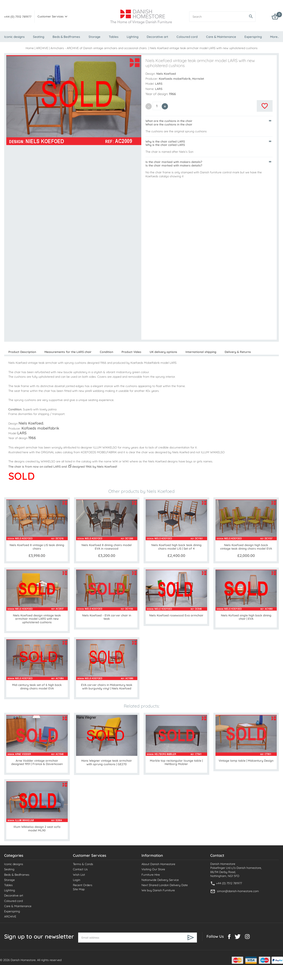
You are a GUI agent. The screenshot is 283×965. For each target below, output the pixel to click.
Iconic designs (14, 37)
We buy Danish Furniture (158, 890)
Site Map (79, 889)
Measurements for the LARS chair (67, 352)
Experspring (253, 37)
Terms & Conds (83, 864)
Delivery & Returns (238, 352)
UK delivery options (163, 352)
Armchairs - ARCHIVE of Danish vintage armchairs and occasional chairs (99, 48)
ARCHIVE (42, 48)
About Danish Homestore (158, 864)
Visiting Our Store (153, 869)
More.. (274, 37)
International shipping (200, 352)
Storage (94, 37)
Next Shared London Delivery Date (165, 885)
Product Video (131, 352)
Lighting (132, 37)
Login (76, 880)
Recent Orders (82, 885)
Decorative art (157, 37)
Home (30, 48)
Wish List (79, 875)
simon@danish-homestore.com (238, 891)
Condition (106, 352)
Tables (113, 37)
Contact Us (80, 869)
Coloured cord (187, 37)
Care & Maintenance (221, 37)
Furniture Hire (151, 875)
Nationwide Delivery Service (160, 880)
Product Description (22, 352)
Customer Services (51, 16)
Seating (38, 37)
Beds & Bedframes (66, 37)
